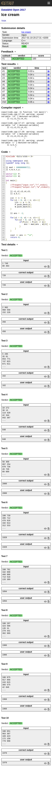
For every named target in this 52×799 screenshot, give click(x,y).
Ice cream (26, 32)
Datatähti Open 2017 (13, 9)
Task (3, 21)
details (48, 71)
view (45, 289)
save (49, 289)
